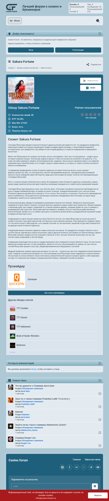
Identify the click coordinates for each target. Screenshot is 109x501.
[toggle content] (100, 363)
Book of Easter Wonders (28, 336)
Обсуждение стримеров (32, 388)
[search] (98, 21)
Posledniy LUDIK (28, 404)
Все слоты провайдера (55, 293)
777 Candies (22, 308)
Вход (31, 50)
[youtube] (97, 467)
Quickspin (32, 279)
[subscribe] (95, 486)
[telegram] (90, 467)
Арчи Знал (25, 391)
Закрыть (98, 495)
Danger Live (26, 443)
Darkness (21, 345)
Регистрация (78, 50)
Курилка (25, 414)
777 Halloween (24, 326)
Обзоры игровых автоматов (27, 68)
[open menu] (15, 20)
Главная (11, 68)
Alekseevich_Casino (29, 430)
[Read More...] (100, 393)
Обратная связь (92, 459)
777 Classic (22, 317)
